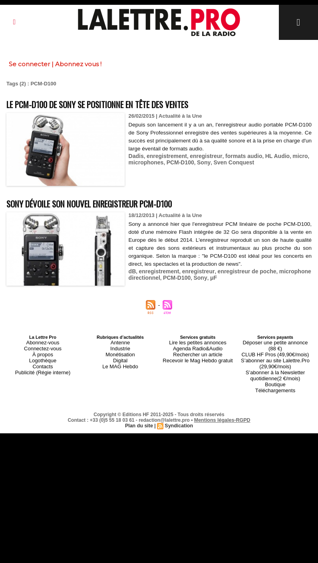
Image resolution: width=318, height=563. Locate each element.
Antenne (120, 342)
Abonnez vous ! (78, 64)
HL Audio (267, 155)
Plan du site (139, 410)
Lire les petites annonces (197, 342)
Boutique (275, 370)
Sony (199, 161)
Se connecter (29, 64)
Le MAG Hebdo (120, 361)
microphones (145, 161)
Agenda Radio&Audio (198, 346)
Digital (120, 356)
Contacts (42, 361)
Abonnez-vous (43, 342)
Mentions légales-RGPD (222, 404)
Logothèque (42, 356)
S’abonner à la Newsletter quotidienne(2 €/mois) (275, 363)
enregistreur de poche (239, 270)
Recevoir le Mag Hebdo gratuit (198, 356)
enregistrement (164, 155)
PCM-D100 (176, 161)
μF (208, 276)
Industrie (120, 346)
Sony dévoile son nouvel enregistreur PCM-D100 (108, 203)
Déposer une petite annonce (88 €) (275, 342)
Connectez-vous (43, 346)
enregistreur (201, 155)
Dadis (136, 155)
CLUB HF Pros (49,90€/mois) (275, 346)
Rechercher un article (198, 351)
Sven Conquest (227, 161)
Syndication (178, 410)
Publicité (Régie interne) (42, 365)
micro (289, 155)
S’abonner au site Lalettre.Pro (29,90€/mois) (275, 354)
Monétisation (120, 351)
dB (132, 270)
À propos (43, 351)
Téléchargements (275, 375)
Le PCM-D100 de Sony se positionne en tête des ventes (119, 103)
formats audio (236, 155)
